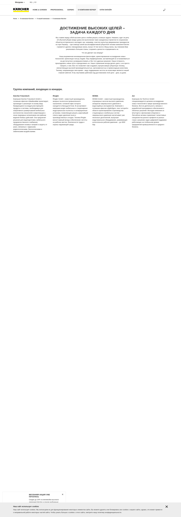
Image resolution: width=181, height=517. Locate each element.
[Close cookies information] (167, 507)
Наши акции (17, 449)
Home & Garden (40, 10)
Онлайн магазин (19, 445)
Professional (57, 10)
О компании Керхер (87, 10)
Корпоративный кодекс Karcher (25, 466)
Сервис (70, 10)
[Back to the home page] (22, 10)
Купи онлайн (106, 10)
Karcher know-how (20, 453)
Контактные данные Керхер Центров (27, 440)
